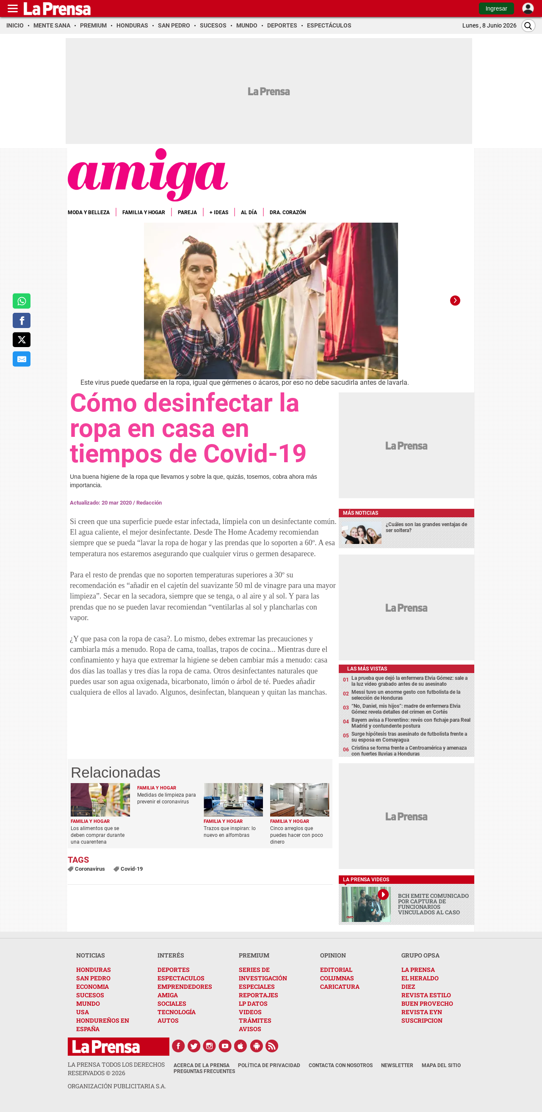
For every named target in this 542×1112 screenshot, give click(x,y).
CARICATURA (339, 986)
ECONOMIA (92, 986)
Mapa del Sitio (441, 1065)
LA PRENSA (418, 970)
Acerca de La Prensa (202, 1065)
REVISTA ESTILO (426, 995)
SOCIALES (172, 1003)
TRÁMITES (255, 1020)
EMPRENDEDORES (185, 986)
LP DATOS (253, 1003)
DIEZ (408, 986)
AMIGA (168, 995)
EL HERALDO (420, 978)
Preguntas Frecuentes (204, 1071)
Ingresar (496, 8)
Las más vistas (367, 669)
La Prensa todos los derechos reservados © (116, 1068)
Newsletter (397, 1065)
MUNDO (88, 1003)
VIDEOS (250, 1012)
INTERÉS (171, 955)
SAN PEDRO (93, 978)
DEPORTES (174, 970)
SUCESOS (90, 995)
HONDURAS (93, 970)
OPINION (333, 955)
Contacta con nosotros (341, 1065)
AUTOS (168, 1020)
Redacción (149, 502)
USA (82, 1012)
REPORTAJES (258, 995)
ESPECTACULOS (181, 978)
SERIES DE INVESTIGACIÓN (263, 974)
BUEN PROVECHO (427, 1003)
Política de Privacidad (269, 1065)
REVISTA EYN (421, 1012)
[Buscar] (528, 25)
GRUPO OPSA (420, 955)
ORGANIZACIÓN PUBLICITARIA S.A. (117, 1086)
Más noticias (360, 513)
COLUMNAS (337, 978)
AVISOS (250, 1029)
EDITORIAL (336, 970)
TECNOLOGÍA (177, 1012)
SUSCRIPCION (421, 1020)
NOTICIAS (90, 955)
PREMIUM (254, 955)
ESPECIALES (257, 986)
